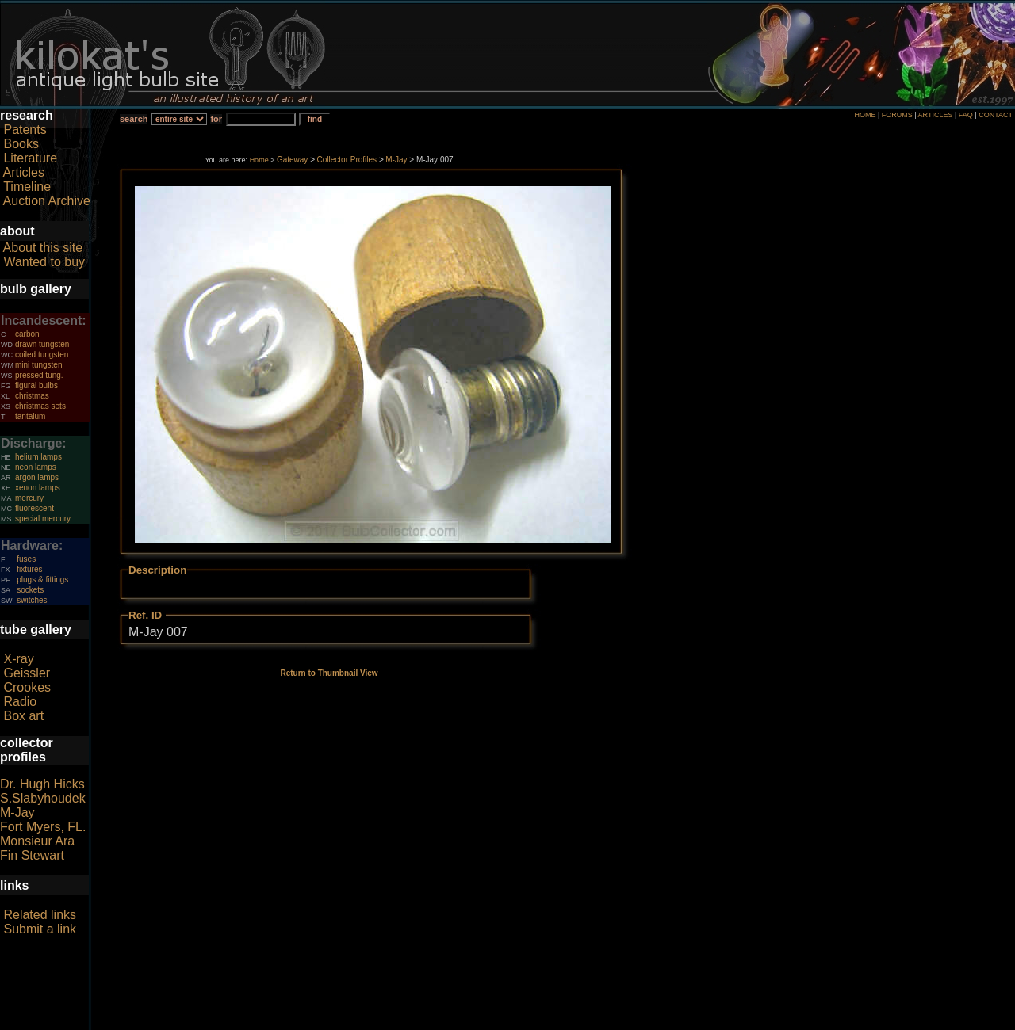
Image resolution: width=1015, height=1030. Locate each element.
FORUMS (897, 115)
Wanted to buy (44, 262)
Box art (23, 716)
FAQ (966, 115)
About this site (43, 247)
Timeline (27, 186)
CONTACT (996, 115)
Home (259, 160)
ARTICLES (935, 115)
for (216, 119)
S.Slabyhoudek (43, 798)
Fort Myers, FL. (43, 827)
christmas (32, 395)
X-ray (18, 659)
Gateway (292, 159)
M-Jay (17, 812)
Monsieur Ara (37, 841)
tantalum (30, 416)
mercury (29, 498)
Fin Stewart (32, 855)
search (133, 119)
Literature (30, 158)
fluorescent (34, 508)
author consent (580, 1021)
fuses (26, 559)
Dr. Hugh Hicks (42, 784)
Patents (24, 129)
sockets (30, 590)
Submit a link (39, 929)
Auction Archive (46, 201)
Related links (39, 914)
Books (20, 144)
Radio (19, 701)
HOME (864, 115)
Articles (23, 172)
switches (32, 600)
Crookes (27, 687)
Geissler (26, 673)
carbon (27, 334)
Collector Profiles (347, 159)
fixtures (29, 569)
